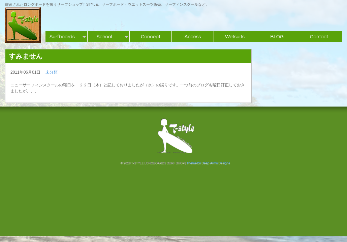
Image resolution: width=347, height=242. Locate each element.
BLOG (277, 36)
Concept (150, 36)
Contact (319, 36)
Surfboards (62, 36)
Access (192, 36)
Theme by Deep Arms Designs (208, 163)
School (104, 36)
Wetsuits (235, 36)
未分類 (51, 72)
